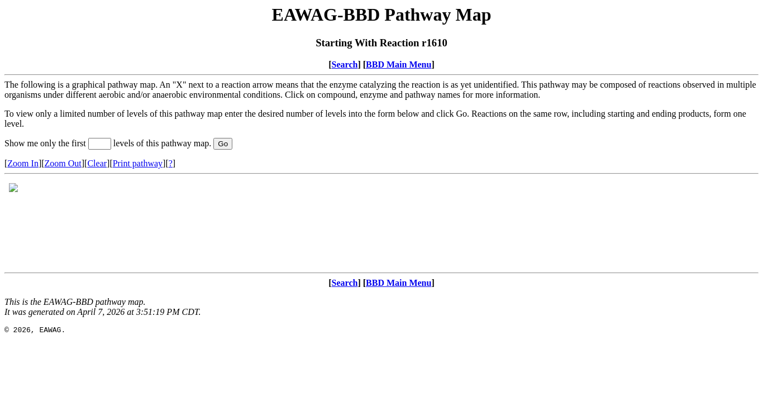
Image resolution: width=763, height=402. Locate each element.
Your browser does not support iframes (381, 223)
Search (345, 64)
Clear (97, 163)
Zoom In (23, 163)
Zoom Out (63, 163)
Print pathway (138, 163)
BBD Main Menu (398, 64)
